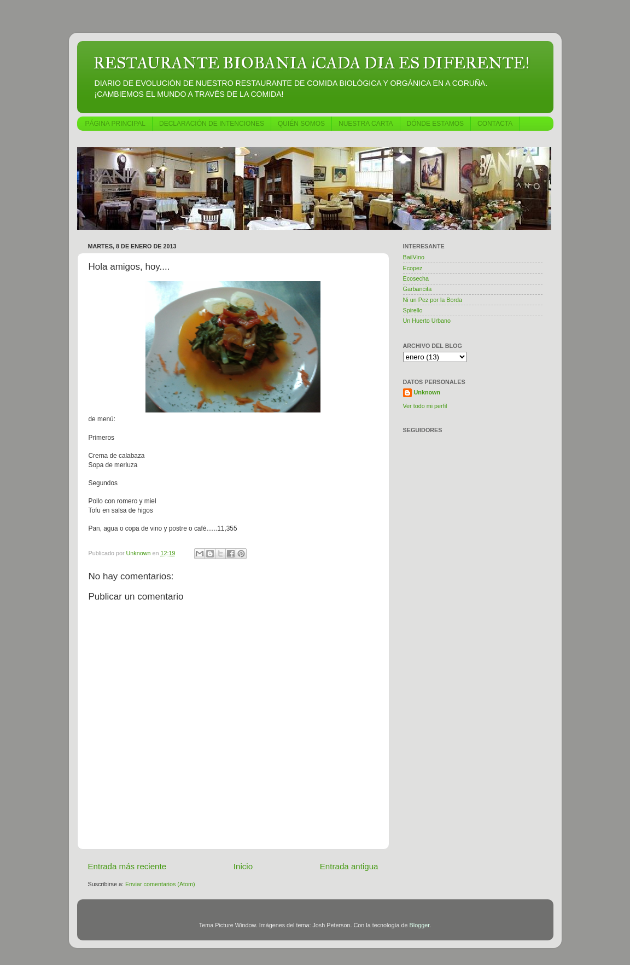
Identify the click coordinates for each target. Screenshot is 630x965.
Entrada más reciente (127, 866)
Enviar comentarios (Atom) (160, 884)
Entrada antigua (349, 866)
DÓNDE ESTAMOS (435, 123)
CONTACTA (494, 123)
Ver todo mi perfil (425, 406)
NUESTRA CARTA (366, 123)
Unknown (427, 392)
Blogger (420, 925)
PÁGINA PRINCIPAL (115, 123)
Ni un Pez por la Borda (433, 300)
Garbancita (417, 289)
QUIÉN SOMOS (301, 123)
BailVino (413, 257)
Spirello (413, 310)
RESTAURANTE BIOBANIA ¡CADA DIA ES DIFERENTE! (311, 63)
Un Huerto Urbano (427, 320)
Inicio (243, 866)
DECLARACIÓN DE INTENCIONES (211, 123)
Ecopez (413, 268)
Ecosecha (416, 278)
